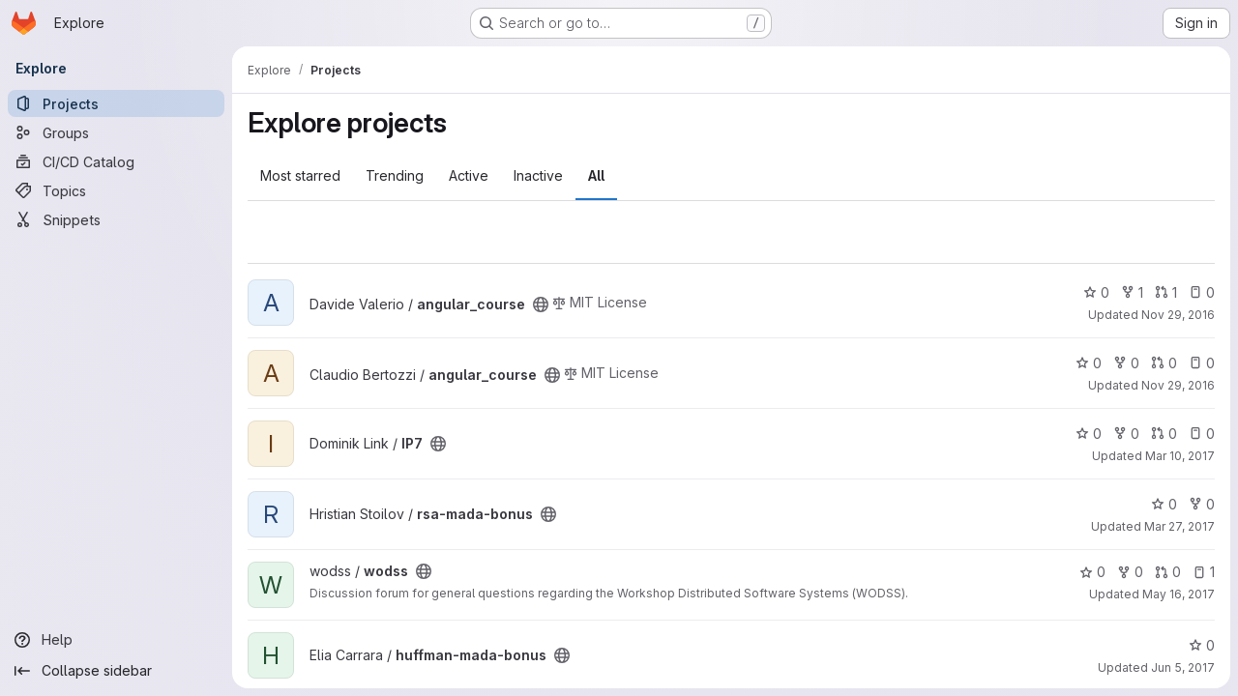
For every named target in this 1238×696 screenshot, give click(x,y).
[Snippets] (116, 219)
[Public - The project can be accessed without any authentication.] (540, 304)
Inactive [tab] (538, 175)
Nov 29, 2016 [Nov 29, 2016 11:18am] (1178, 314)
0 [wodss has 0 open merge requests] (1168, 572)
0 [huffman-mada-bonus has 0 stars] (1202, 645)
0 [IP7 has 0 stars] (1089, 433)
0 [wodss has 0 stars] (1092, 572)
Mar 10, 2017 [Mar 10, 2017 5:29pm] (1180, 456)
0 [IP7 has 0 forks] (1126, 433)
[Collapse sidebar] (116, 670)
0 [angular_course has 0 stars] (1096, 292)
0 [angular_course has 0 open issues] (1202, 292)
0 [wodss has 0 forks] (1130, 572)
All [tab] (596, 175)
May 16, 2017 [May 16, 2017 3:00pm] (1178, 594)
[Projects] (116, 103)
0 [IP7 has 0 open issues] (1202, 433)
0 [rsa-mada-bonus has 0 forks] (1202, 504)
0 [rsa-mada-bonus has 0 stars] (1164, 504)
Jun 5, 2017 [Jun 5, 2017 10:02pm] (1183, 667)
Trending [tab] (395, 175)
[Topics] (116, 190)
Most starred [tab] (300, 175)
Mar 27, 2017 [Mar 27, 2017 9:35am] (1179, 526)
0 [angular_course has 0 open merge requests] (1164, 363)
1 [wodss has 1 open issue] (1204, 572)
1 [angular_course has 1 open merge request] (1166, 292)
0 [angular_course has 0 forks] (1126, 363)
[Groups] (116, 132)
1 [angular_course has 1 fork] (1132, 292)
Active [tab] (468, 175)
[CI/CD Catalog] (116, 161)
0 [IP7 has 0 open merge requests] (1164, 433)
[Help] (116, 639)
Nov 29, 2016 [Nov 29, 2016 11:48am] (1178, 385)
